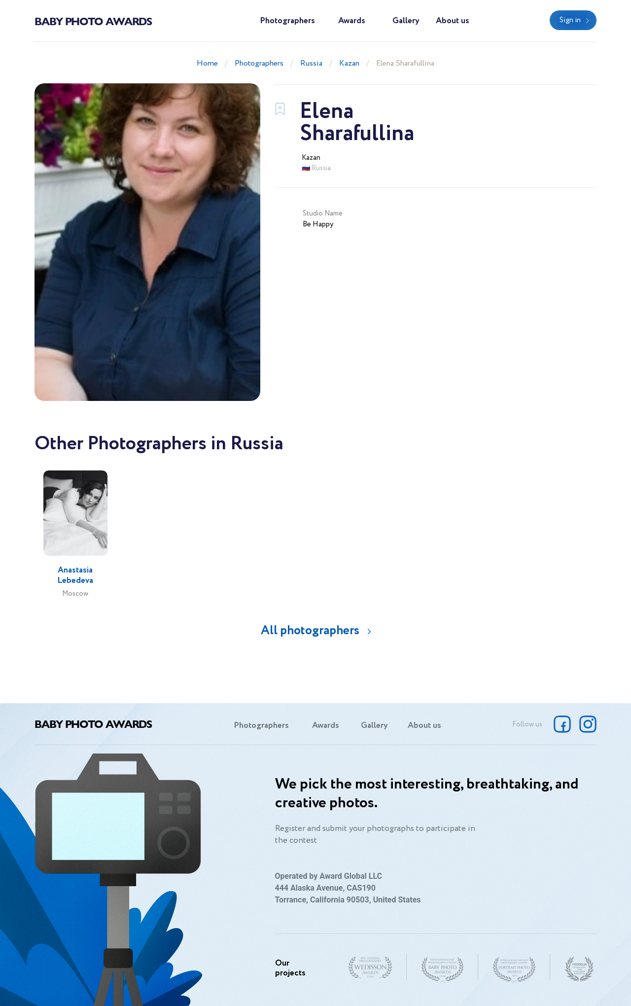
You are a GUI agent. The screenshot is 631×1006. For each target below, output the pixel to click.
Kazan (349, 63)
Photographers (287, 21)
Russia (311, 63)
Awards (351, 21)
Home (207, 63)
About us (452, 21)
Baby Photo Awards (93, 21)
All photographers (310, 630)
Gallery (406, 21)
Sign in (570, 20)
